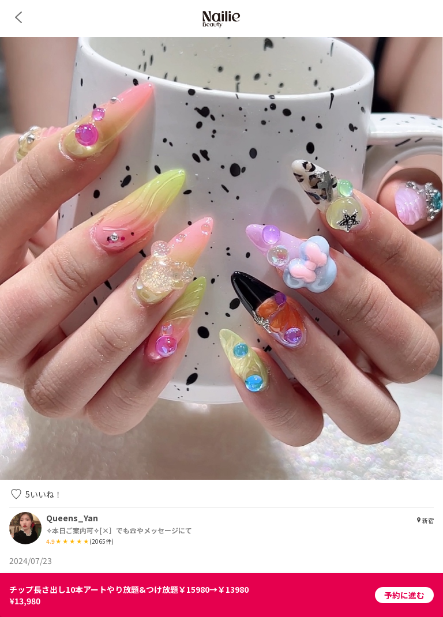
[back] (18, 17)
